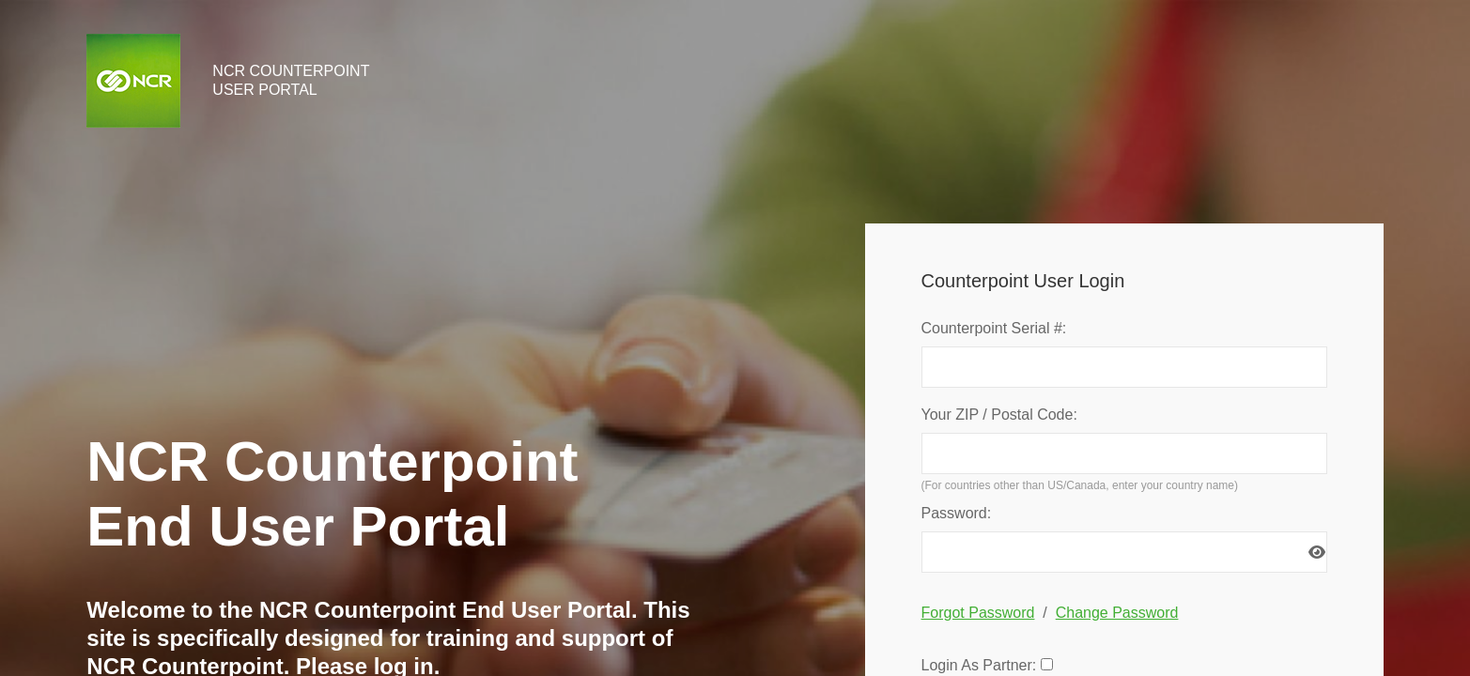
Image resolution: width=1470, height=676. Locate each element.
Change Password (1117, 613)
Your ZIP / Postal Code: (999, 414)
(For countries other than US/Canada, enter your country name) (1080, 485)
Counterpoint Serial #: (994, 328)
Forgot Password (978, 613)
